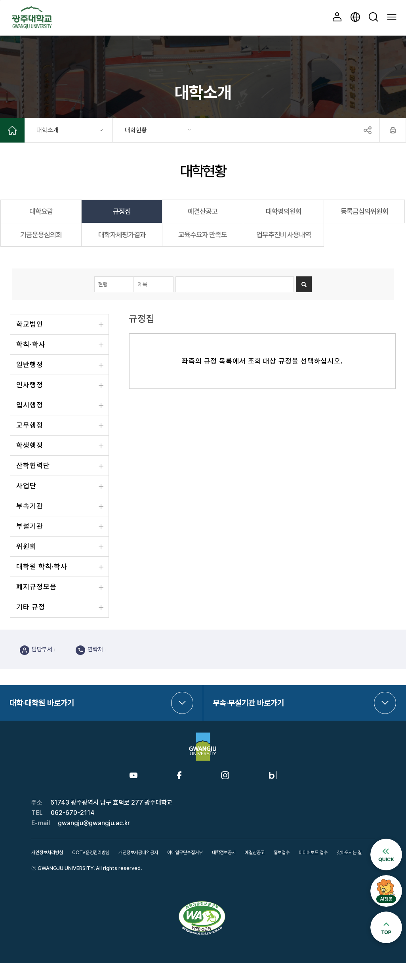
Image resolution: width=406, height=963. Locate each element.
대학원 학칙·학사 (41, 566)
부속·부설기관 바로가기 (248, 703)
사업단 (26, 486)
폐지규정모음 (36, 586)
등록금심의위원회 (364, 211)
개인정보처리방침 (47, 852)
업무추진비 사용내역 (283, 234)
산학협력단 (33, 465)
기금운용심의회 (41, 234)
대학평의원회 (283, 211)
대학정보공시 (224, 852)
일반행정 (29, 364)
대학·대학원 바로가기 (42, 703)
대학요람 (41, 211)
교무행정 (29, 425)
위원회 (26, 546)
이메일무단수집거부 (185, 852)
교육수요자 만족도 (202, 234)
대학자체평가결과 (122, 234)
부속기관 (29, 506)
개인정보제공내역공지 (138, 852)
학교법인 (29, 324)
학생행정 (29, 445)
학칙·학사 (31, 344)
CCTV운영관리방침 (90, 852)
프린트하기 (392, 130)
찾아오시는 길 (349, 852)
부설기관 (29, 526)
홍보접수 (282, 852)
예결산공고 (202, 211)
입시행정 (29, 405)
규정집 (122, 211)
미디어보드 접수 (313, 852)
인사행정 (29, 385)
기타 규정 (30, 607)
